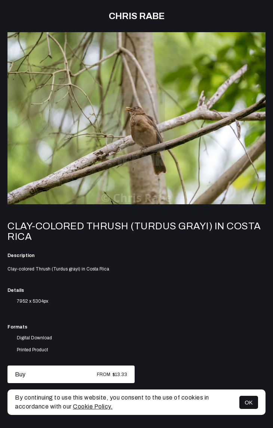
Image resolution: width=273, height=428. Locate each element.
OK (249, 402)
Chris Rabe (137, 16)
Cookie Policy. (93, 406)
